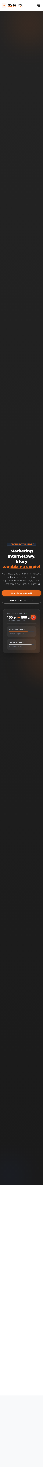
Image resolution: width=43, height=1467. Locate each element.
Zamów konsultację (21, 600)
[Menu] (38, 5)
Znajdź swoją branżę (21, 593)
